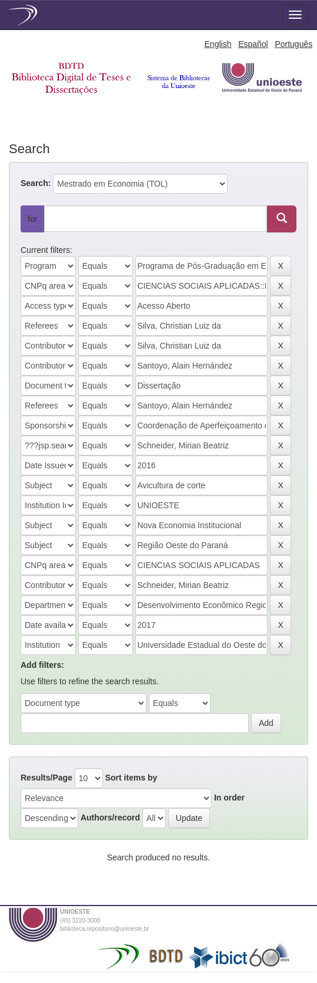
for (32, 219)
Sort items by (131, 777)
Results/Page (46, 777)
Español (253, 44)
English (218, 44)
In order (229, 797)
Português (293, 44)
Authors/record (110, 817)
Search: (36, 183)
